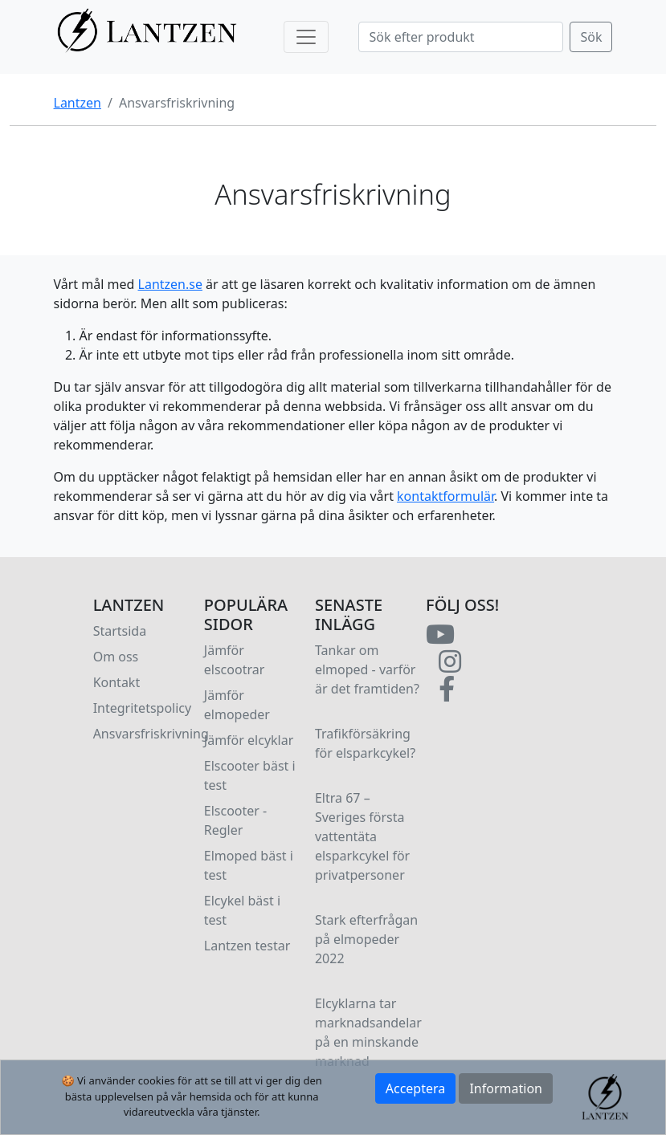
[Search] (460, 37)
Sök (591, 37)
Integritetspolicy (142, 708)
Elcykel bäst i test (242, 910)
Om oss (116, 656)
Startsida (120, 631)
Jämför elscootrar (234, 659)
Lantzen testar (247, 945)
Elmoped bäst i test (248, 865)
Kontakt (117, 682)
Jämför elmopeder (237, 704)
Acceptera (416, 1088)
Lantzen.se (170, 284)
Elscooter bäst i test (250, 775)
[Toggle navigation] (306, 37)
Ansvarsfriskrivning (151, 733)
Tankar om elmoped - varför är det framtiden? (367, 669)
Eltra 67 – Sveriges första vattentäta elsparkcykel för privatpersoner (362, 836)
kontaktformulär (445, 496)
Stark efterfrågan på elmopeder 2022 (366, 939)
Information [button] (505, 1088)
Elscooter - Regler (235, 820)
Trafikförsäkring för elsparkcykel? (365, 743)
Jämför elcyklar (249, 740)
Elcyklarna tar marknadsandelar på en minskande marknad (368, 1032)
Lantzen (77, 103)
